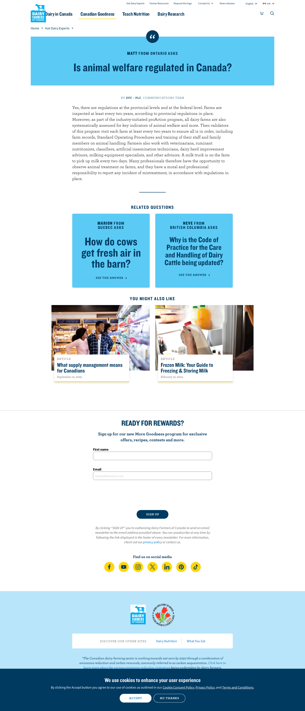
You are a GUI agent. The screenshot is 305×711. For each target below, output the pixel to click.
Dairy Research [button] (192, 14)
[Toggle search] (272, 14)
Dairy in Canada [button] (70, 14)
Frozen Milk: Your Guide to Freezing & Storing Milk (187, 368)
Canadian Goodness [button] (112, 14)
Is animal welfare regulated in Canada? (152, 67)
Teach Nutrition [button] (154, 14)
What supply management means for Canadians (89, 368)
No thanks (169, 698)
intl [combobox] (268, 3)
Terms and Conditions (238, 687)
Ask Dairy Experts (135, 3)
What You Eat (196, 641)
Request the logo (183, 3)
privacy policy (152, 542)
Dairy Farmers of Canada (38, 13)
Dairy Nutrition (166, 641)
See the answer (111, 277)
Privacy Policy (205, 687)
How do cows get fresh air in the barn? (111, 252)
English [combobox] (250, 3)
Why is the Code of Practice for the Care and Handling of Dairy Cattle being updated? (194, 251)
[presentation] (152, 495)
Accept (135, 698)
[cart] (262, 14)
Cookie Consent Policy (178, 687)
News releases (227, 3)
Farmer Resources (159, 3)
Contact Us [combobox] (204, 3)
